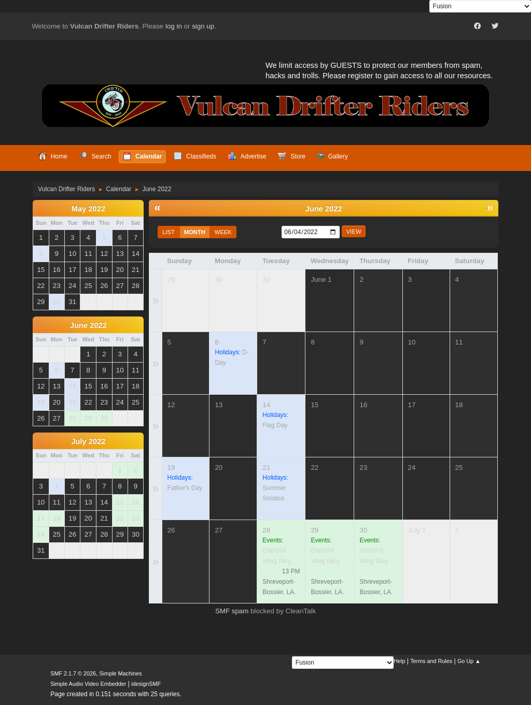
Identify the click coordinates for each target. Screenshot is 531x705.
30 (218, 279)
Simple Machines (121, 673)
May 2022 (88, 209)
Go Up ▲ (469, 661)
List (168, 232)
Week (223, 232)
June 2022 (88, 325)
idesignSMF (146, 684)
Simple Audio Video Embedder (88, 684)
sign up (203, 26)
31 (266, 279)
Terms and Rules (431, 661)
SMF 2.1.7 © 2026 (73, 673)
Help (399, 661)
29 (171, 279)
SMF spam (231, 611)
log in (173, 26)
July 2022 (88, 441)
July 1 (417, 530)
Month (194, 232)
